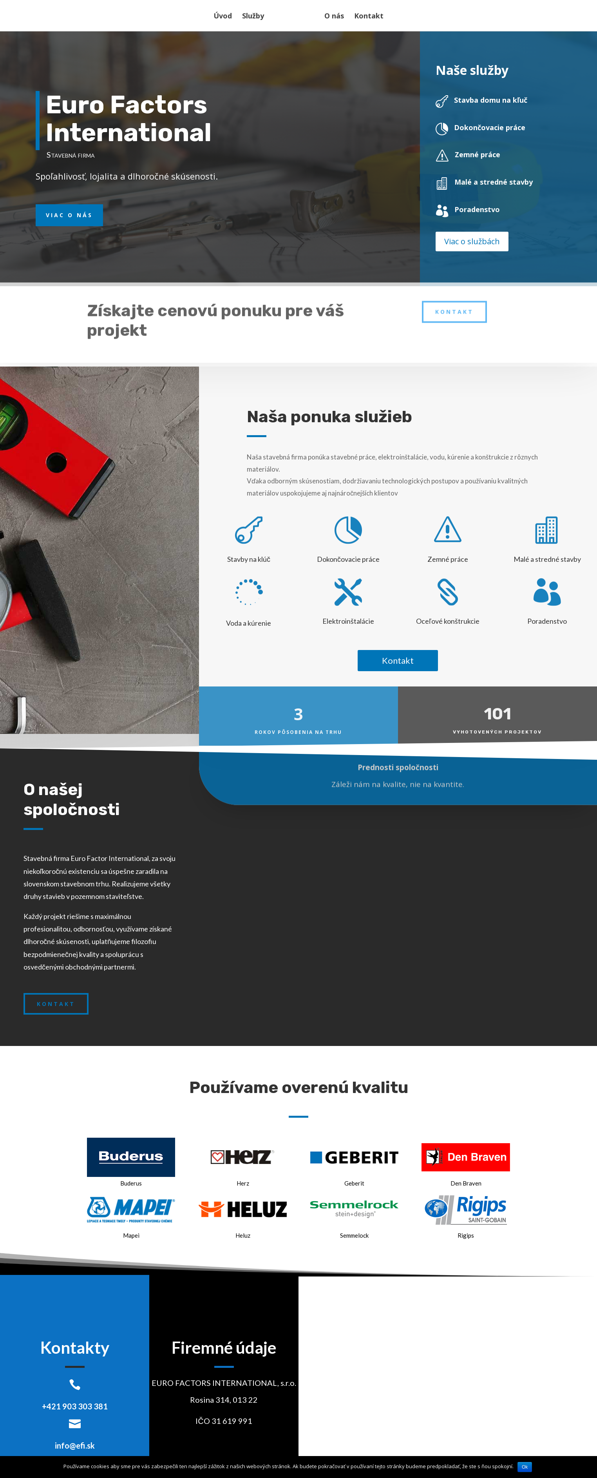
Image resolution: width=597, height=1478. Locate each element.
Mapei (131, 1235)
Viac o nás (69, 215)
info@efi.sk (75, 1445)
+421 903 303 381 (75, 1406)
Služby (253, 16)
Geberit (354, 1183)
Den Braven (465, 1183)
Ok (525, 1467)
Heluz (242, 1235)
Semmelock (354, 1235)
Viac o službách (472, 241)
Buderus (131, 1183)
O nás (334, 16)
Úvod (222, 16)
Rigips (466, 1235)
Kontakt (369, 16)
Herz (243, 1183)
